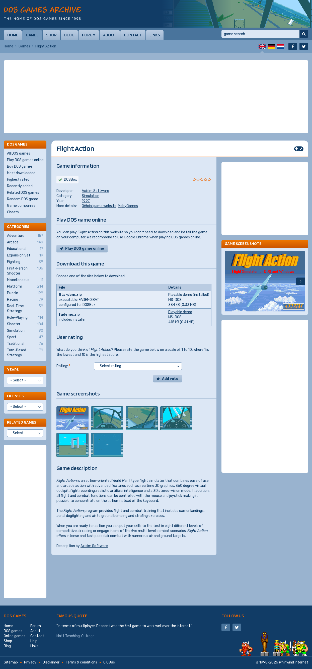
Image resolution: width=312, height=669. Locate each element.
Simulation (90, 196)
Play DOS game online (84, 248)
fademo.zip (69, 314)
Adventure (25, 235)
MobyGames (128, 206)
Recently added (20, 186)
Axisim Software (95, 191)
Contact (133, 34)
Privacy (30, 662)
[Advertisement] (156, 96)
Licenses (15, 395)
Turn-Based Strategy (25, 352)
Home (12, 34)
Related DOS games (23, 192)
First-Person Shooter (25, 271)
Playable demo (180, 312)
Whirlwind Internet (293, 662)
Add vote (170, 379)
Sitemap (11, 662)
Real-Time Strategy (25, 308)
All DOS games (18, 153)
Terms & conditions (81, 662)
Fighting (25, 261)
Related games (21, 422)
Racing (25, 299)
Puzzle (25, 293)
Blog (69, 34)
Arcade (25, 242)
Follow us (232, 615)
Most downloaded (21, 173)
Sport (25, 337)
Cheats (13, 212)
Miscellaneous (25, 280)
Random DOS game (22, 199)
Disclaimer (51, 662)
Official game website (99, 206)
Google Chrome (136, 237)
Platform (25, 286)
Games (32, 34)
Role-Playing (25, 317)
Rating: (63, 366)
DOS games (15, 615)
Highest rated (18, 179)
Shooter (25, 324)
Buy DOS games (20, 166)
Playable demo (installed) (188, 295)
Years (13, 369)
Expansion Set (25, 255)
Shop (51, 34)
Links (154, 34)
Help (33, 641)
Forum (89, 34)
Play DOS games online (25, 160)
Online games (14, 636)
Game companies (21, 206)
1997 (86, 201)
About (109, 34)
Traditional (25, 343)
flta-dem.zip (70, 295)
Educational (25, 248)
